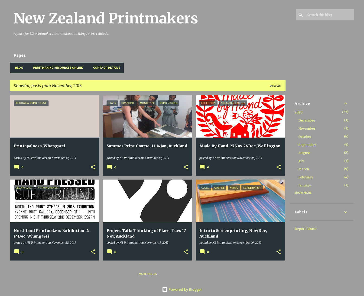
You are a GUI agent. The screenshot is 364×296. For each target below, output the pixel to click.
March (303, 169)
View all (276, 86)
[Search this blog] (329, 14)
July (301, 161)
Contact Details (105, 67)
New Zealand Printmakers (106, 18)
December (306, 120)
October (305, 137)
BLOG (18, 67)
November (306, 128)
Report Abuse (305, 229)
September (307, 145)
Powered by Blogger (182, 289)
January (304, 185)
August (304, 153)
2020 (298, 112)
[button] (93, 167)
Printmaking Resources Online (56, 67)
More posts (148, 273)
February (305, 177)
